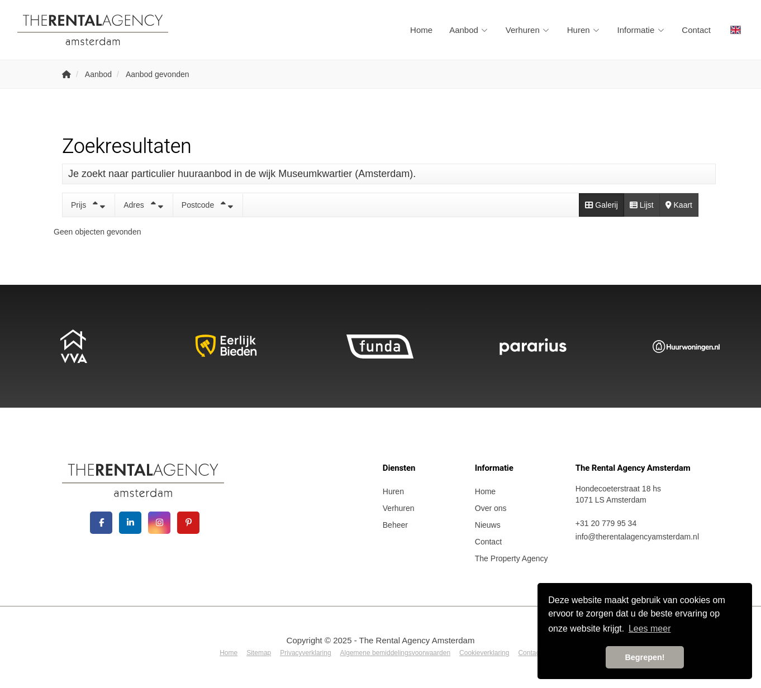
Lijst (642, 204)
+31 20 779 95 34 (605, 523)
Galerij (601, 204)
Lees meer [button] (650, 628)
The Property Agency (511, 558)
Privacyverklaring (305, 653)
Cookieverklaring (484, 653)
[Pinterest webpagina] (188, 523)
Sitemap (258, 653)
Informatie (641, 30)
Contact (696, 30)
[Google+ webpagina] (159, 523)
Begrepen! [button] (644, 657)
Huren (584, 30)
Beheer (395, 524)
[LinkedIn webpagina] (130, 523)
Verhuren (528, 30)
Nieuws (488, 524)
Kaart (678, 204)
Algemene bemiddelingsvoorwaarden (395, 653)
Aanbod (469, 30)
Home (421, 30)
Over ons (491, 508)
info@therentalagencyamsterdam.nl (637, 536)
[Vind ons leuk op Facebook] (101, 523)
